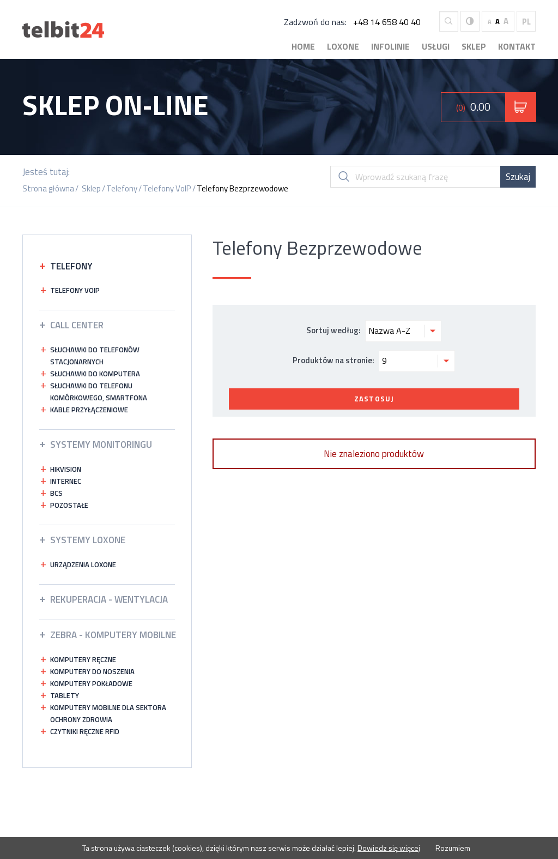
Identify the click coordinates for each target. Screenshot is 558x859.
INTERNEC (65, 481)
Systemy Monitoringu (101, 444)
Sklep (474, 46)
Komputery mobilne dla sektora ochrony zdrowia (108, 713)
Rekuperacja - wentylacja (109, 599)
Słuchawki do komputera (95, 373)
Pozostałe (69, 505)
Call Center (77, 325)
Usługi (436, 46)
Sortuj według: (373, 331)
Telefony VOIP (75, 290)
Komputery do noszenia (92, 671)
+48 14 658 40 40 (387, 21)
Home (303, 46)
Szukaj (518, 177)
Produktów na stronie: (374, 361)
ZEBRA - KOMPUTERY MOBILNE (113, 635)
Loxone (343, 46)
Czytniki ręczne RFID (84, 731)
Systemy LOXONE (87, 540)
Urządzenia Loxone (83, 564)
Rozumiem (452, 848)
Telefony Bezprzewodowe (242, 188)
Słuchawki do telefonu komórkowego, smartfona (98, 391)
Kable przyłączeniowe (89, 409)
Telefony (121, 188)
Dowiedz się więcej (388, 848)
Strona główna (48, 188)
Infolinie (390, 46)
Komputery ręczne (83, 659)
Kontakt (517, 46)
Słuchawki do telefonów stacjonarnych (95, 355)
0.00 (473, 107)
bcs (56, 493)
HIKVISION (65, 469)
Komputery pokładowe (91, 683)
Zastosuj (374, 398)
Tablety (64, 695)
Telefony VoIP (167, 188)
